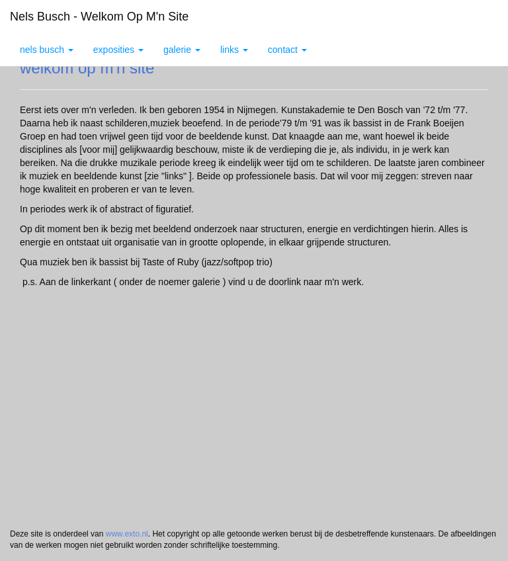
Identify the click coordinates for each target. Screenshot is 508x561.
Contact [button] (287, 49)
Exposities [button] (118, 49)
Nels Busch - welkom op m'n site (99, 16)
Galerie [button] (181, 49)
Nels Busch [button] (46, 49)
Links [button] (234, 49)
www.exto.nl (127, 534)
